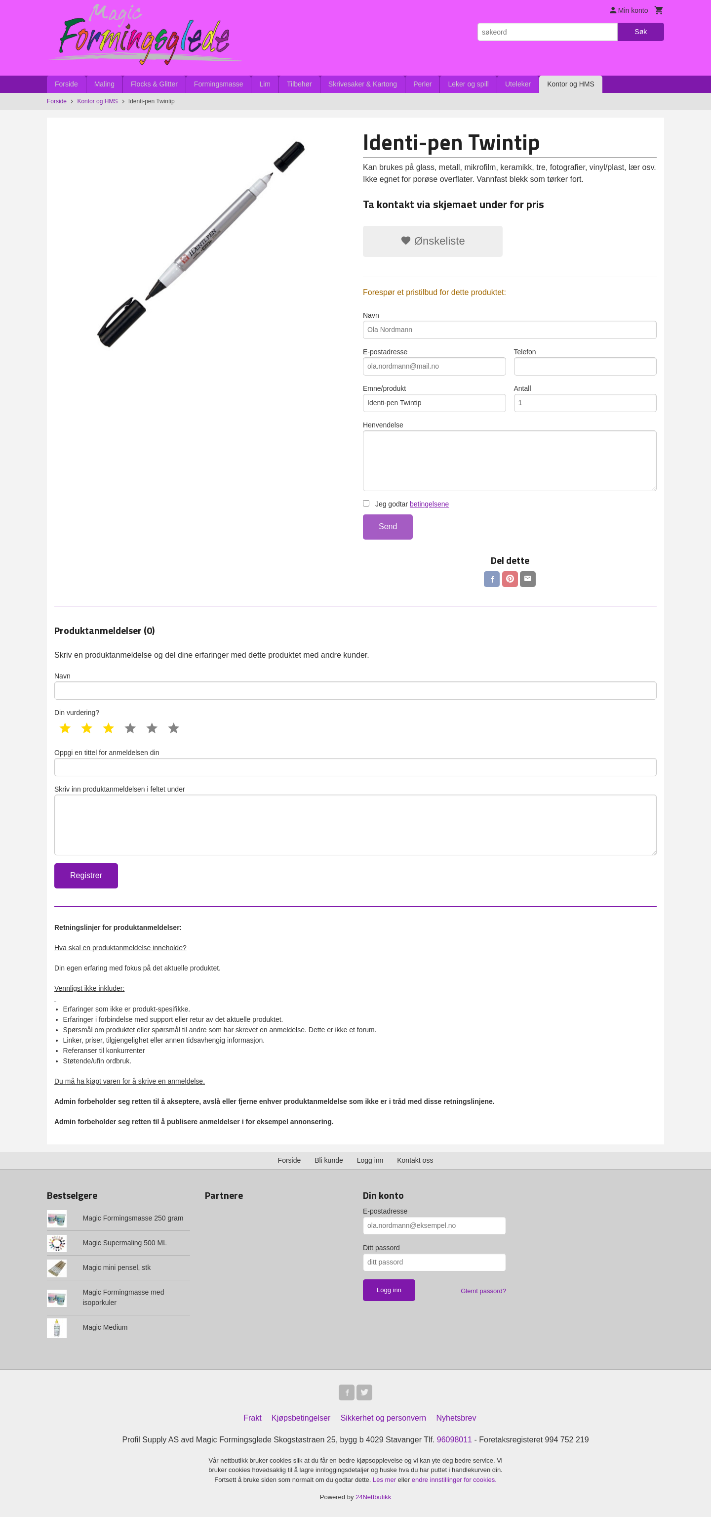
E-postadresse (434, 362)
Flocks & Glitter (154, 84)
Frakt (252, 1418)
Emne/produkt (434, 398)
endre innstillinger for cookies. (454, 1479)
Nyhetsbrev (456, 1418)
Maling (104, 84)
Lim (265, 84)
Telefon (585, 362)
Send (388, 526)
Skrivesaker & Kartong (362, 84)
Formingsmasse (218, 84)
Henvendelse (510, 456)
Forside (66, 84)
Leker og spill (468, 84)
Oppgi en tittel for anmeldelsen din (355, 762)
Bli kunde (329, 1160)
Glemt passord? (483, 1291)
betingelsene (429, 504)
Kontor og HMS (570, 84)
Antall (585, 398)
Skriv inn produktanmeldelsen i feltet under (355, 820)
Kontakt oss (415, 1160)
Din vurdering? (76, 712)
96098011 (454, 1439)
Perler (422, 84)
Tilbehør (299, 84)
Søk (640, 32)
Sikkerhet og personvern (383, 1418)
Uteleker (518, 84)
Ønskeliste (432, 241)
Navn (510, 325)
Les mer (385, 1479)
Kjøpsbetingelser (301, 1418)
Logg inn (370, 1160)
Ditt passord (381, 1248)
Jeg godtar (406, 504)
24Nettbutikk (373, 1497)
